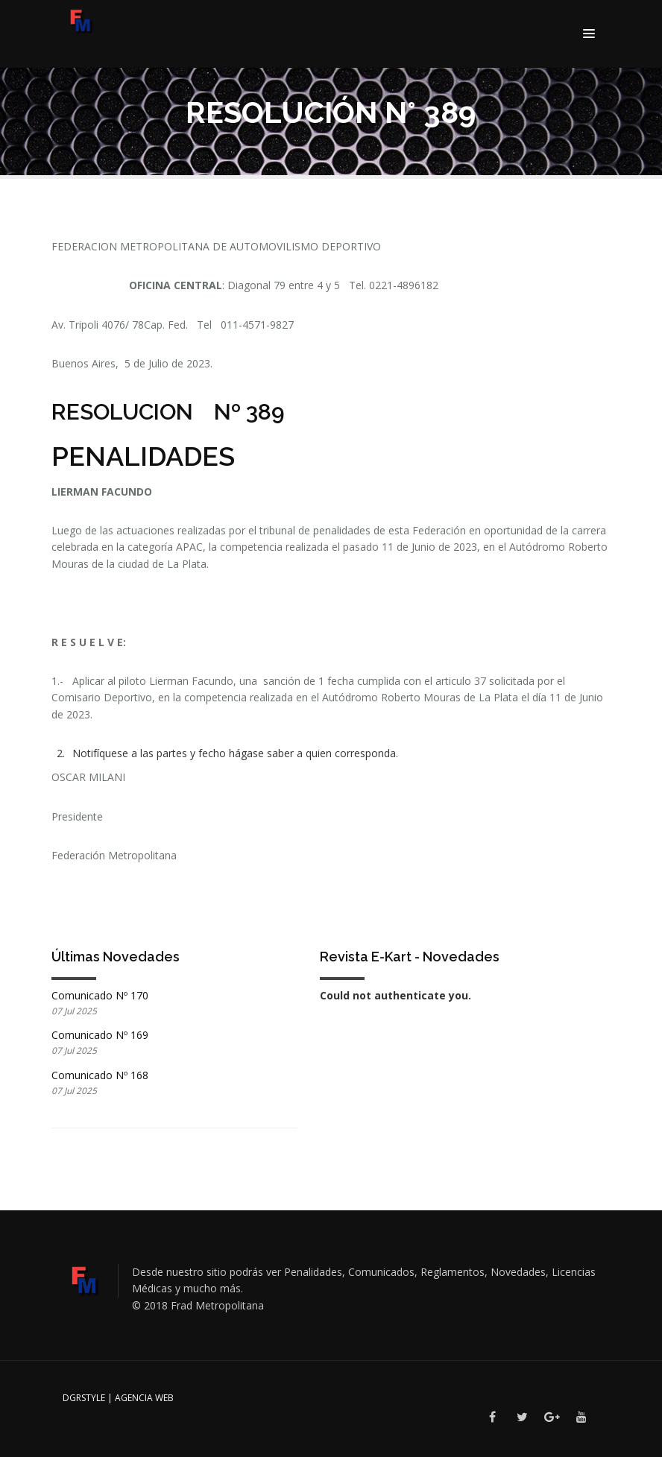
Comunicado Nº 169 (99, 1035)
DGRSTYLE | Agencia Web (118, 1397)
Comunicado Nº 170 (99, 995)
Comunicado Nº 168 (99, 1075)
